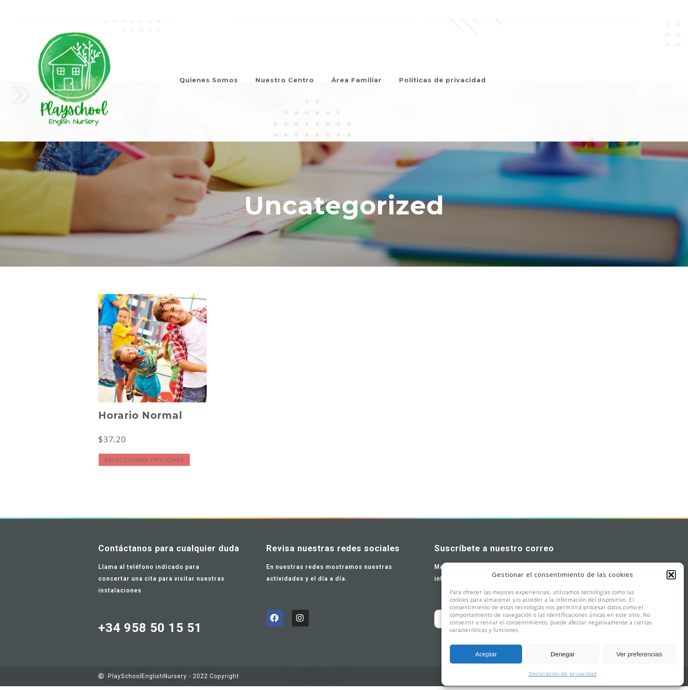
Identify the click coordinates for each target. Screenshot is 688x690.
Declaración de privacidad (563, 673)
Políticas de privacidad (442, 68)
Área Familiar (356, 68)
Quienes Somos (208, 68)
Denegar (563, 654)
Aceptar (486, 654)
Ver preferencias (639, 654)
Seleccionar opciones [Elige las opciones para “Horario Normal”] (144, 459)
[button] (671, 575)
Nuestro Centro (284, 68)
